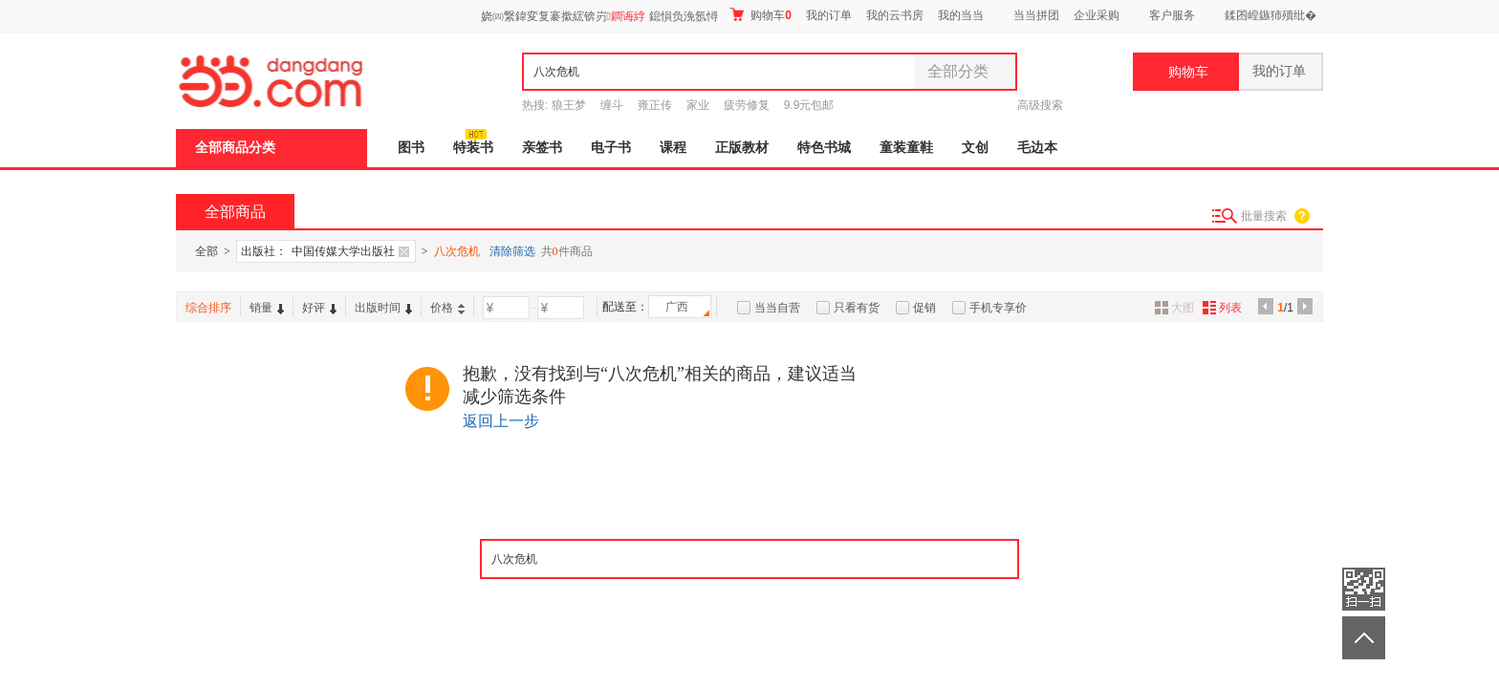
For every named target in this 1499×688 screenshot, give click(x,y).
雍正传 (655, 105)
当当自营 (777, 307)
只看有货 (857, 307)
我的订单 (829, 15)
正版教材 (742, 147)
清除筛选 (512, 251)
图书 (411, 147)
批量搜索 (1264, 216)
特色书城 (824, 147)
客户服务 (1172, 15)
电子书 (611, 147)
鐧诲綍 (628, 16)
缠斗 (611, 105)
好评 (319, 307)
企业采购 (1096, 15)
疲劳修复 (747, 105)
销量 (267, 307)
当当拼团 (1036, 15)
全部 (206, 251)
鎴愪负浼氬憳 (683, 16)
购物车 (760, 15)
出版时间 (383, 307)
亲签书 (542, 147)
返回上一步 (501, 421)
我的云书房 (894, 15)
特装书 (473, 147)
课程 (673, 147)
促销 (924, 307)
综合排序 (208, 307)
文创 (975, 147)
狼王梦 (569, 105)
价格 (447, 307)
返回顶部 (1363, 637)
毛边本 (1037, 147)
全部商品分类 (235, 147)
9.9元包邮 (809, 105)
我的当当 (961, 15)
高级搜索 (1040, 105)
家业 (697, 105)
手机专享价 (998, 307)
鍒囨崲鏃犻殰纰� (1270, 15)
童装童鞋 (906, 147)
